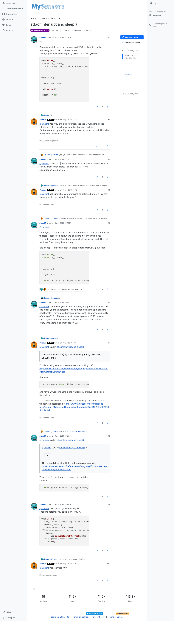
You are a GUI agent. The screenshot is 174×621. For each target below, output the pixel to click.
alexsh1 (42, 38)
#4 (109, 190)
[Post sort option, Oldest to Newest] (132, 42)
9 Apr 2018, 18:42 (70, 564)
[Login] (160, 3)
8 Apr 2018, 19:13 (62, 223)
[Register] (160, 15)
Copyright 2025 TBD (60, 617)
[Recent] (13, 19)
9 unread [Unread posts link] (128, 74)
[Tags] (13, 25)
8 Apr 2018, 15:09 (62, 38)
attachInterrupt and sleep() (70, 347)
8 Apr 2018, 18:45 (70, 190)
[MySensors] (13, 3)
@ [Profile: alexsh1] (44, 123)
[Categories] (13, 14)
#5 (109, 223)
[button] (13, 612)
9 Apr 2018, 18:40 (62, 504)
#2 (109, 120)
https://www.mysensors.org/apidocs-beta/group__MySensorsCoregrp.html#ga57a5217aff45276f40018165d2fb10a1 (74, 407)
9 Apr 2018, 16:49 (62, 302)
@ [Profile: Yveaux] (44, 306)
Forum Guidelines (80, 617)
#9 (109, 504)
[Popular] (13, 30)
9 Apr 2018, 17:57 (62, 436)
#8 (109, 436)
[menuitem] (160, 3)
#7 (109, 343)
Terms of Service (115, 617)
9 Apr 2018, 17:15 (70, 343)
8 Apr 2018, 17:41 (62, 159)
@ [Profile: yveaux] (44, 163)
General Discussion (40, 30)
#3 (109, 159)
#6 (109, 302)
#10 (108, 564)
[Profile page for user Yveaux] (34, 121)
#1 (109, 38)
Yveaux (42, 120)
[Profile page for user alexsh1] (34, 39)
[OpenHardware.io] (13, 9)
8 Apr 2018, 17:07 (70, 120)
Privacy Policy (98, 617)
